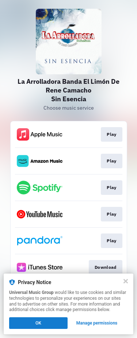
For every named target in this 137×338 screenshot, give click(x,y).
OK (38, 323)
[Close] (126, 281)
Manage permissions (97, 323)
